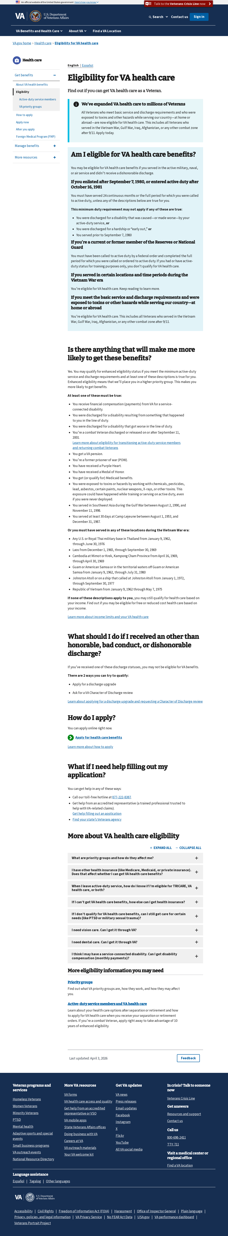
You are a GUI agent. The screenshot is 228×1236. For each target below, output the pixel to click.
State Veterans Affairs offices (85, 1127)
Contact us (179, 17)
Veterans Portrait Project (32, 1223)
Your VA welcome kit (79, 1154)
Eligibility (22, 92)
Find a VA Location (107, 31)
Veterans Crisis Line (181, 1098)
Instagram (123, 1122)
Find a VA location (180, 1165)
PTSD (17, 1119)
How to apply (24, 115)
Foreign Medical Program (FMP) (35, 136)
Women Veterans (25, 1106)
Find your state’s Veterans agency (97, 819)
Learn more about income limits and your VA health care (108, 617)
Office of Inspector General (156, 1211)
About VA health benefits (32, 84)
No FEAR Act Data (119, 1217)
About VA (76, 31)
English (73, 65)
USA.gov (143, 1217)
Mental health (23, 1126)
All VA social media (129, 1149)
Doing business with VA (80, 1134)
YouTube (122, 1142)
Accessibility (23, 1211)
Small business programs (31, 1145)
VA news (121, 1094)
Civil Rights (46, 1211)
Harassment (123, 1211)
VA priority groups (30, 106)
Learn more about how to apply (90, 747)
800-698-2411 (176, 1137)
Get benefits (24, 75)
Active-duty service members (37, 99)
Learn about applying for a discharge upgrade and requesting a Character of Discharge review (135, 701)
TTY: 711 (173, 1144)
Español (87, 65)
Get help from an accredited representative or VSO (84, 1111)
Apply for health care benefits (98, 737)
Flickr (120, 1135)
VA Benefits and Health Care (37, 31)
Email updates (126, 1108)
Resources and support (184, 1114)
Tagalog (35, 1181)
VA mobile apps (75, 1120)
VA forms (70, 1094)
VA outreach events (27, 1152)
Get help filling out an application (97, 813)
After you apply (25, 129)
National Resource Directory (33, 1159)
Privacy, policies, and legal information (42, 1217)
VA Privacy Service (89, 1217)
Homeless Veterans (27, 1099)
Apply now (22, 122)
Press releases (126, 1101)
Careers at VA (73, 1141)
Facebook (123, 1115)
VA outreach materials (80, 1148)
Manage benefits (27, 146)
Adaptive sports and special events (33, 1136)
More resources (26, 157)
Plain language (191, 1211)
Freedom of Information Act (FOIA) (84, 1211)
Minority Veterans (26, 1113)
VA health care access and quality (88, 1101)
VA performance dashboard (174, 1217)
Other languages (58, 1181)
